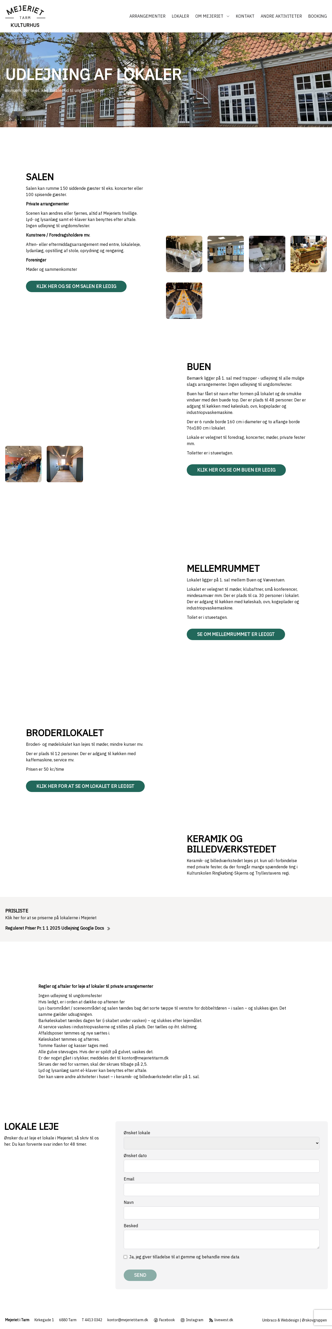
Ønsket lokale (137, 1132)
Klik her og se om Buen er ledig (236, 470)
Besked (131, 1225)
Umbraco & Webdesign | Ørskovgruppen (294, 1320)
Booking (317, 16)
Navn (129, 1202)
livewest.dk (221, 1320)
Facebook (164, 1320)
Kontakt (245, 16)
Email (129, 1179)
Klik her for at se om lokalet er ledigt (85, 786)
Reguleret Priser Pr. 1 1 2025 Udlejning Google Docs (58, 928)
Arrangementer (147, 16)
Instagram (191, 1320)
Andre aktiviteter (281, 16)
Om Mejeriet (212, 16)
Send (140, 1275)
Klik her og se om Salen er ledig (76, 286)
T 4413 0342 (92, 1320)
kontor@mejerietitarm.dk (145, 1057)
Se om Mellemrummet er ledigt (236, 634)
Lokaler (180, 16)
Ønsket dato (135, 1155)
